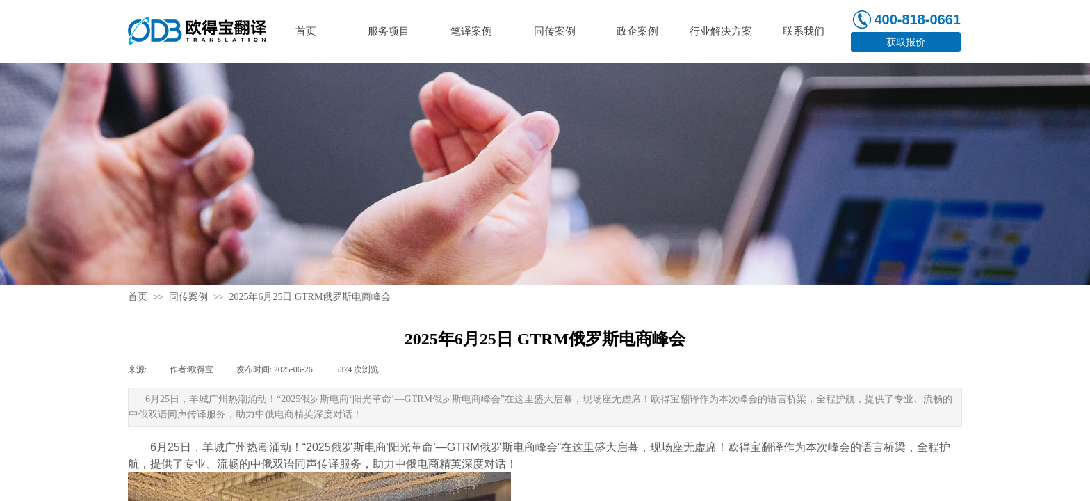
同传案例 (188, 297)
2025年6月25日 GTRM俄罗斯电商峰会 (310, 297)
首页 (137, 297)
